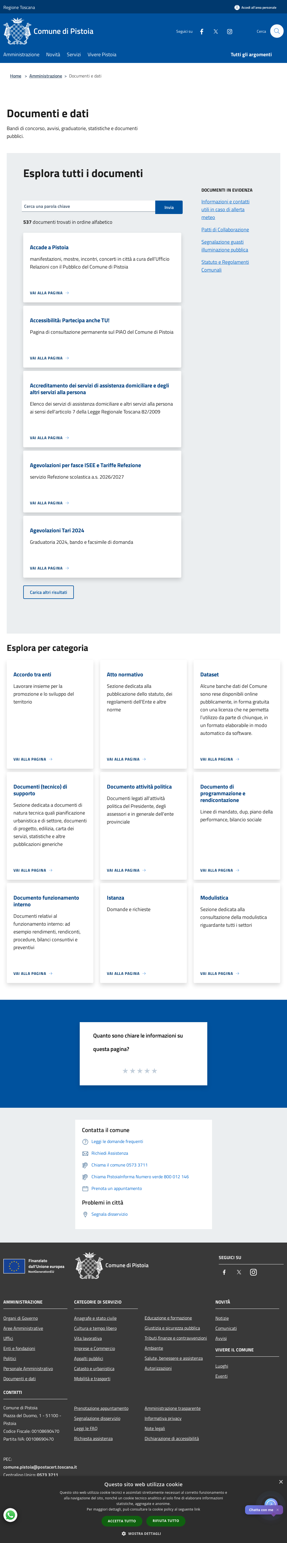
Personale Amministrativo (28, 1368)
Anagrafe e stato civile (95, 1318)
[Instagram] (227, 31)
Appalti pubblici (88, 1358)
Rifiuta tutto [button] (166, 1520)
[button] (143, 1533)
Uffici (8, 1338)
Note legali (155, 1428)
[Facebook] (199, 31)
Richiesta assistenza (93, 1438)
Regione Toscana (19, 7)
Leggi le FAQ (86, 1428)
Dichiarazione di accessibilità (172, 1438)
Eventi (221, 1376)
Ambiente (154, 1348)
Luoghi (221, 1366)
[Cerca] (277, 31)
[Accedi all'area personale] (255, 7)
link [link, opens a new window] (197, 1509)
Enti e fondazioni (19, 1348)
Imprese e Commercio (94, 1348)
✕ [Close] (277, 1510)
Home (15, 75)
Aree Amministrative (23, 1328)
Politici (9, 1358)
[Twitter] (213, 31)
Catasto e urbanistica (94, 1368)
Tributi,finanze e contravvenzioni (176, 1338)
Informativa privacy (163, 1418)
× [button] (281, 1482)
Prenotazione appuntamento (101, 1408)
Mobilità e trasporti (92, 1378)
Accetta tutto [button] (122, 1521)
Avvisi (221, 1338)
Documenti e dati (19, 1378)
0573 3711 (47, 1474)
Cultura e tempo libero (95, 1328)
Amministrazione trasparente (173, 1408)
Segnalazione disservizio (97, 1418)
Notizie (222, 1318)
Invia (169, 207)
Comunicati (226, 1328)
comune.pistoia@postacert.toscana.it (40, 1467)
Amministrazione (45, 75)
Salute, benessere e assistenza (174, 1358)
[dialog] (143, 1509)
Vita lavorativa (88, 1338)
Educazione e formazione (168, 1317)
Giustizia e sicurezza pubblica (172, 1328)
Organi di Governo (20, 1318)
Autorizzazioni (158, 1368)
